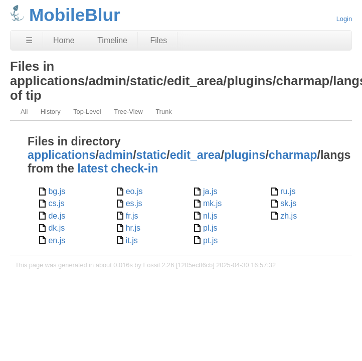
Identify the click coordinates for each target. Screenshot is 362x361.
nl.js (210, 216)
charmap (293, 154)
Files (158, 40)
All (24, 111)
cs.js (56, 203)
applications (61, 154)
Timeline (112, 40)
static (151, 154)
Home (64, 40)
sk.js (288, 203)
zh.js (288, 216)
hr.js (133, 228)
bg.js (56, 191)
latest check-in (117, 168)
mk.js (212, 203)
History (51, 111)
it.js (132, 240)
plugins (244, 154)
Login (344, 19)
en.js (56, 240)
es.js (134, 203)
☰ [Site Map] (29, 40)
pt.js (210, 240)
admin (116, 154)
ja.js (210, 191)
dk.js (56, 228)
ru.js (287, 191)
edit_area (195, 154)
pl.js (210, 228)
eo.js (134, 191)
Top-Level (87, 111)
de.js (56, 216)
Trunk (163, 111)
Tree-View (128, 111)
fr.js (132, 216)
